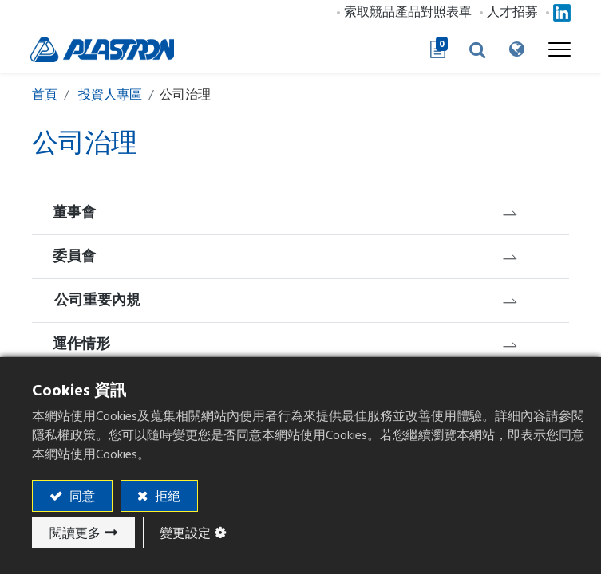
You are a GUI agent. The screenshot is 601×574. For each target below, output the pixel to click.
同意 (80, 496)
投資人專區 (110, 95)
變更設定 (185, 533)
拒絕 (166, 496)
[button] (476, 49)
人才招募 (510, 12)
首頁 (44, 95)
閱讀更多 (75, 533)
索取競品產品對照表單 (406, 12)
